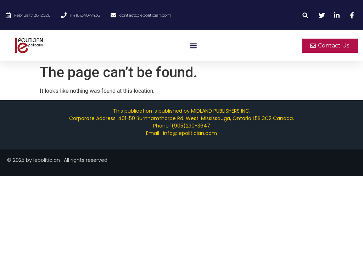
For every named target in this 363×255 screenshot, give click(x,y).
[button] (305, 15)
